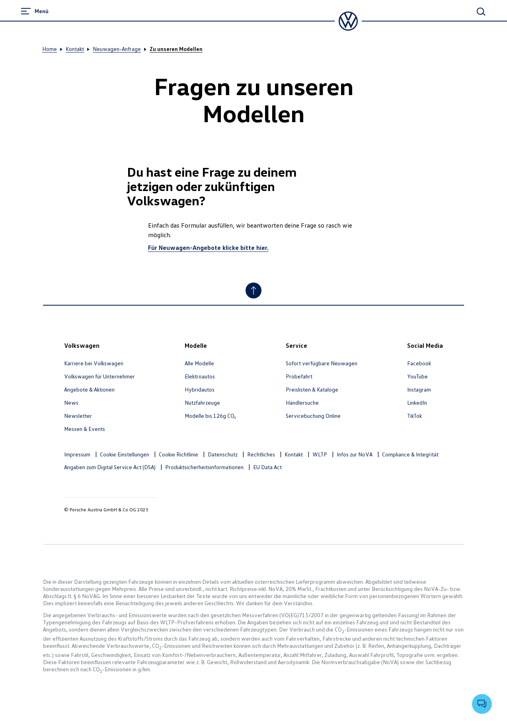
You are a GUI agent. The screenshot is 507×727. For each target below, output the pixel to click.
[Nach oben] (253, 290)
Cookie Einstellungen (124, 454)
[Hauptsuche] (481, 11)
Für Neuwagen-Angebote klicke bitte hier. (208, 247)
